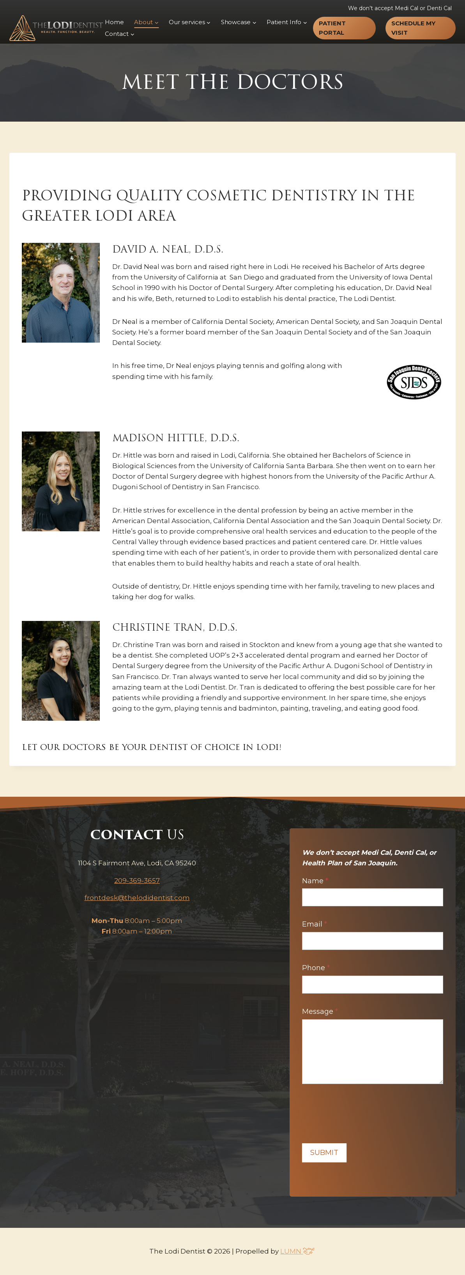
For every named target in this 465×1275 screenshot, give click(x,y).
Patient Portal (332, 27)
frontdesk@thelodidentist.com (137, 898)
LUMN (297, 1251)
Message (320, 1011)
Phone (316, 968)
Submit (324, 1152)
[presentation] (361, 1111)
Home (114, 22)
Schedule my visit (413, 27)
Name (315, 881)
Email (314, 924)
